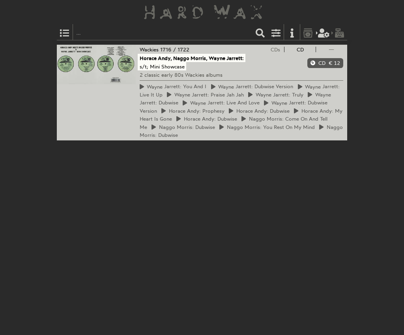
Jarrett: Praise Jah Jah (205, 94)
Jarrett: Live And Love (221, 103)
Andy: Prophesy (192, 111)
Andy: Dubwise (259, 111)
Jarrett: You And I (173, 86)
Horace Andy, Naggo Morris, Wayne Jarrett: (192, 58)
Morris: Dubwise (183, 127)
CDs (275, 49)
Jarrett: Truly (275, 94)
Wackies (149, 49)
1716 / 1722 (174, 49)
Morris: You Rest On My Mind (267, 127)
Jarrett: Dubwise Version (252, 86)
